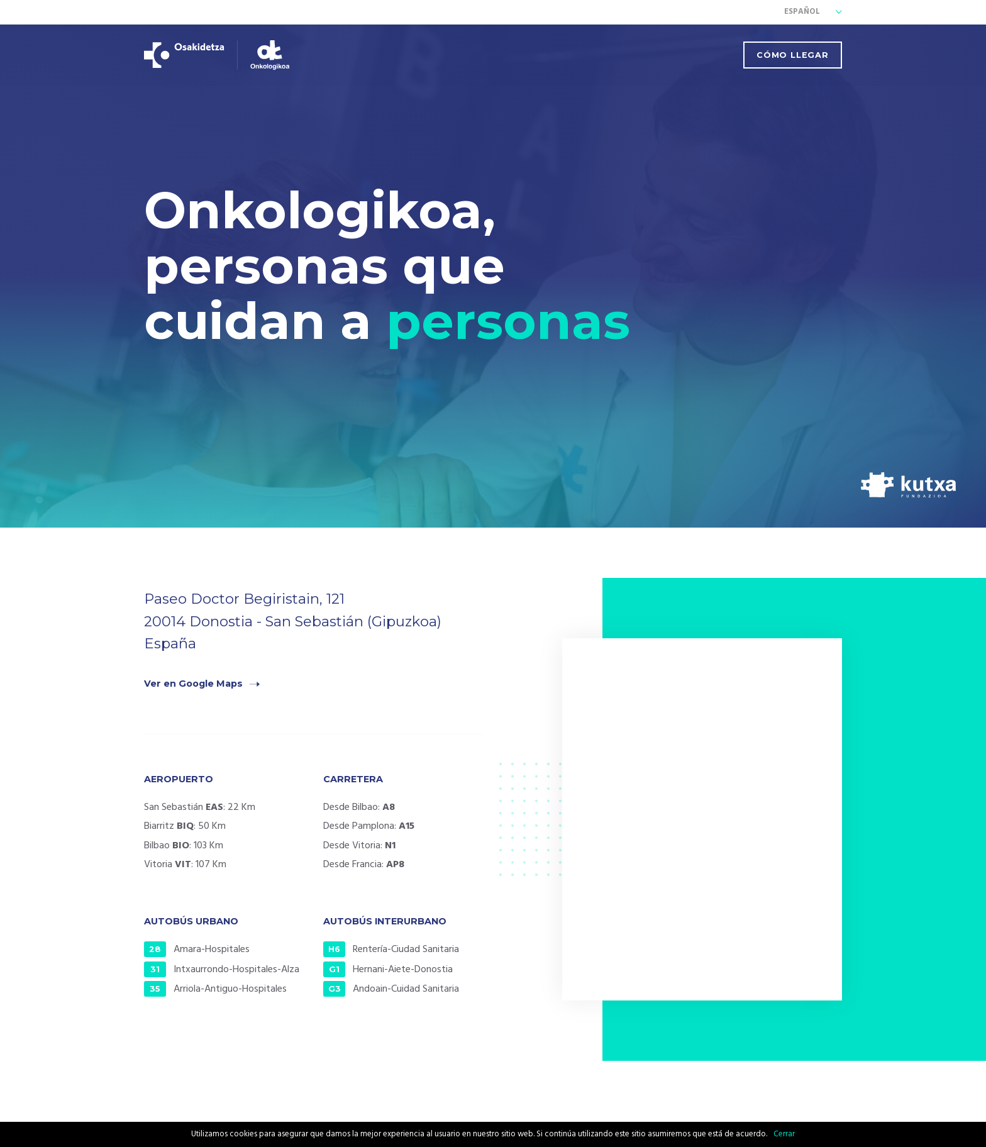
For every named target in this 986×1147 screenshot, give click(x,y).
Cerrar (784, 1134)
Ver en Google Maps (193, 683)
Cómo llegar (792, 55)
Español (802, 12)
